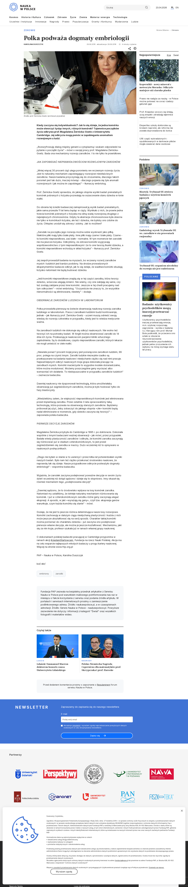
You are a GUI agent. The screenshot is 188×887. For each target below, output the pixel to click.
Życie (73, 17)
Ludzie (134, 21)
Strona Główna (162, 30)
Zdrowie (62, 17)
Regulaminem (103, 684)
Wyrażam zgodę (64, 871)
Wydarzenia (121, 21)
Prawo (65, 21)
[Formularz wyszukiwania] (127, 7)
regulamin (76, 725)
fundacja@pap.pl (121, 860)
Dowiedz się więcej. (156, 867)
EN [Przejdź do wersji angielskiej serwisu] (177, 7)
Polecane (151, 276)
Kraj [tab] (169, 55)
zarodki (59, 573)
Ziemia (83, 17)
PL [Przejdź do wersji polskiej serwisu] (172, 7)
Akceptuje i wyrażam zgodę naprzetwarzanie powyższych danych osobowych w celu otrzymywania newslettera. (95, 726)
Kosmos (13, 17)
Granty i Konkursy (102, 21)
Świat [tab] (176, 55)
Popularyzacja (81, 21)
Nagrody (54, 21)
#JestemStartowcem (62, 540)
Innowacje (40, 21)
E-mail (64, 714)
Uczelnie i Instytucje (20, 21)
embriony (44, 573)
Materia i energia (100, 17)
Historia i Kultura (31, 17)
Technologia (120, 17)
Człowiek (49, 17)
